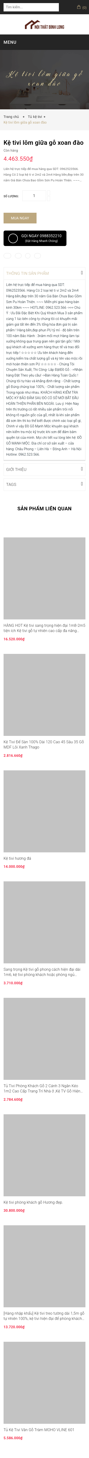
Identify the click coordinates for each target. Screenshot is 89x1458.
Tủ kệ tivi (35, 117)
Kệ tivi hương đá (17, 858)
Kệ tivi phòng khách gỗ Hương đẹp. (33, 1202)
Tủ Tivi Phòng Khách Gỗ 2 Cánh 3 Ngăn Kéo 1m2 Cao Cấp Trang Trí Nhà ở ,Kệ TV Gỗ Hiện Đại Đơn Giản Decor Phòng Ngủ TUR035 (42, 1088)
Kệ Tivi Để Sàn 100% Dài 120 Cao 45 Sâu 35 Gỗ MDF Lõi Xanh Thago (44, 744)
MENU (10, 42)
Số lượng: (11, 196)
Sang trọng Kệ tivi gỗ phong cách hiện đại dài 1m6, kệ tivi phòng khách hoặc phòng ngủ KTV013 (42, 972)
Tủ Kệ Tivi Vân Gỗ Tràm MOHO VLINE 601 (39, 1429)
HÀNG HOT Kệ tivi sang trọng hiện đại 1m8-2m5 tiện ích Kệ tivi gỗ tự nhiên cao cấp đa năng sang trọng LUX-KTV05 (44, 628)
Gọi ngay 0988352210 (35, 238)
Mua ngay (20, 218)
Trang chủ (12, 117)
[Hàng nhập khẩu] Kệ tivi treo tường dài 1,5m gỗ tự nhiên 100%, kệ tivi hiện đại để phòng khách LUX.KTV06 (44, 1316)
